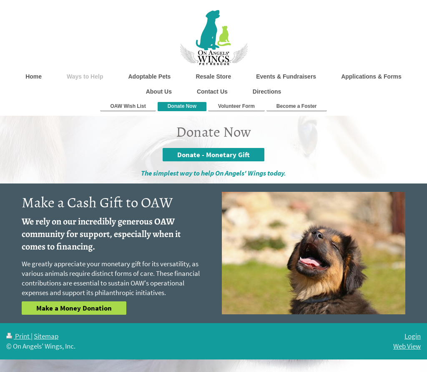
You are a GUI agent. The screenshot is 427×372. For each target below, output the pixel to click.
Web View (407, 346)
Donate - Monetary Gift (213, 154)
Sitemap (46, 336)
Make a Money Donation (74, 308)
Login (412, 336)
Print (18, 336)
